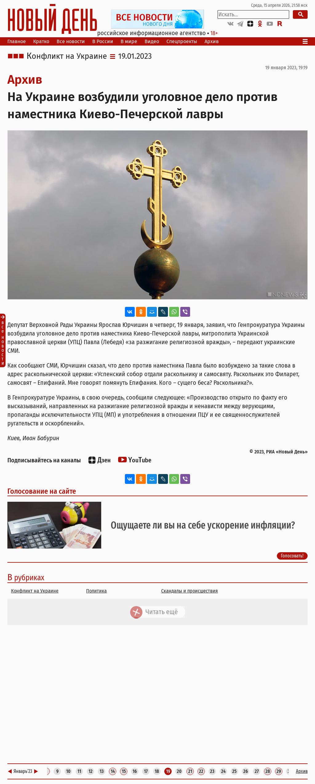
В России (102, 41)
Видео (152, 41)
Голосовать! (292, 556)
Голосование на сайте (41, 491)
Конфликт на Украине (66, 56)
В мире (129, 41)
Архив (212, 41)
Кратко (41, 41)
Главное (16, 41)
